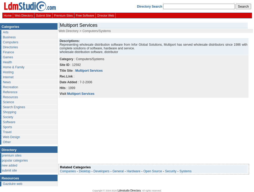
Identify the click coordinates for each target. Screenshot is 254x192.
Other (7, 142)
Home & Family (13, 67)
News (7, 82)
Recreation (10, 87)
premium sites (12, 155)
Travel (7, 132)
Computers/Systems (96, 31)
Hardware (133, 171)
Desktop (84, 171)
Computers (10, 42)
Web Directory (24, 15)
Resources (10, 97)
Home (8, 15)
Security (170, 171)
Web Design (11, 137)
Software (9, 122)
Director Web (105, 15)
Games (8, 57)
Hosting (8, 72)
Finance (8, 52)
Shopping (9, 112)
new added (9, 165)
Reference (10, 92)
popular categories (15, 160)
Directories (10, 47)
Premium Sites (63, 15)
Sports (7, 127)
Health (7, 62)
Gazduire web (12, 184)
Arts (5, 32)
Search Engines (14, 107)
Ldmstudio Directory (129, 190)
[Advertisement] (99, 131)
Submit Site (43, 15)
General (118, 171)
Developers (102, 171)
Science (8, 102)
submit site (9, 170)
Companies (68, 171)
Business (9, 37)
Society (8, 117)
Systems (185, 171)
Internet (8, 77)
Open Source (152, 171)
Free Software (85, 15)
